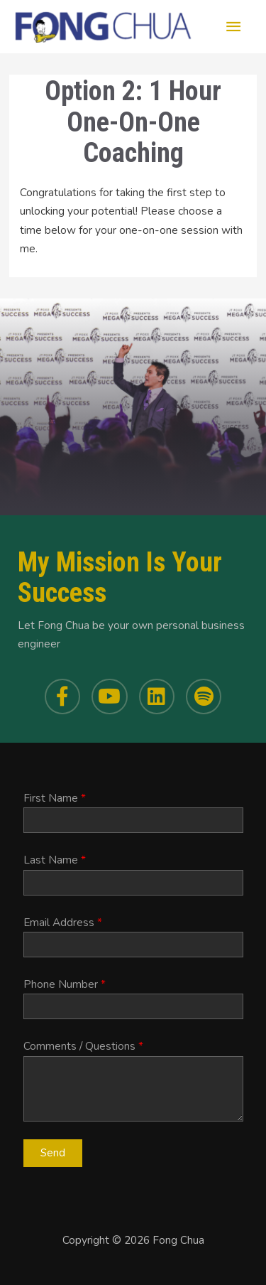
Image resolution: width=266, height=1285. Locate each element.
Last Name (54, 859)
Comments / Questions (83, 1045)
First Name (54, 797)
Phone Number (64, 984)
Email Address (62, 922)
